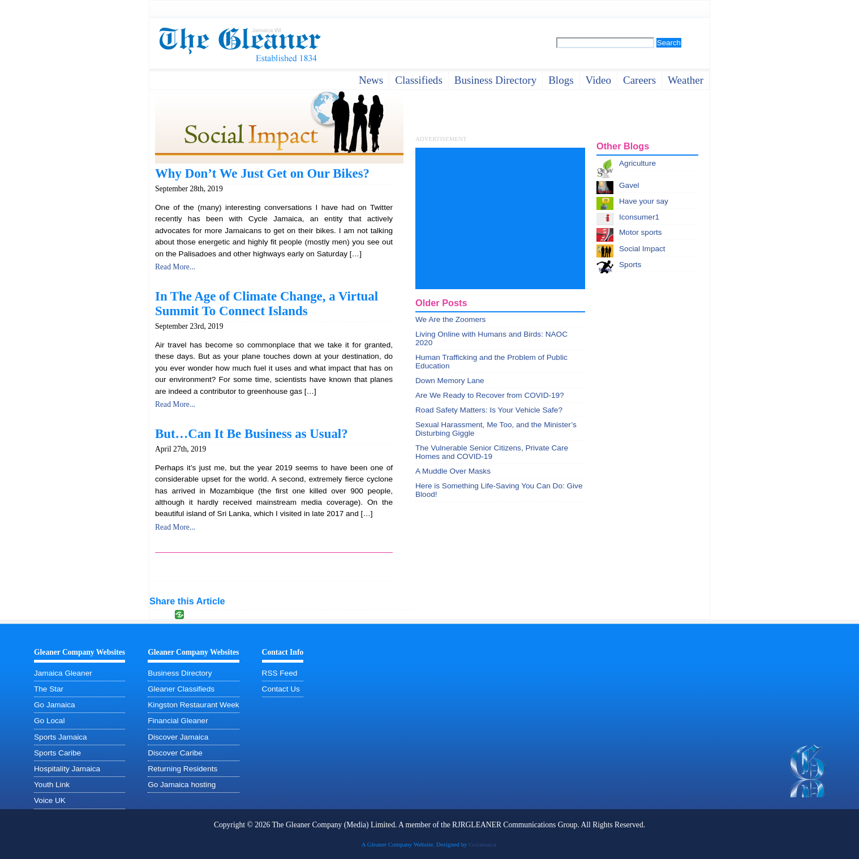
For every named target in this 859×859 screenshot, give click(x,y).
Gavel (629, 185)
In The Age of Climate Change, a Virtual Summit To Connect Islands (266, 303)
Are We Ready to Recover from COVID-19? (489, 395)
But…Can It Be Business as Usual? (251, 434)
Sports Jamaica (60, 737)
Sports (630, 264)
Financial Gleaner (178, 720)
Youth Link (52, 784)
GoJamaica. (483, 844)
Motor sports (640, 232)
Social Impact (642, 248)
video (598, 80)
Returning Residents (182, 768)
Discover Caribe (175, 753)
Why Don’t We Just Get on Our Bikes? (262, 173)
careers (639, 80)
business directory (495, 80)
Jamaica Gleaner (63, 673)
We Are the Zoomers (450, 319)
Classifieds (419, 80)
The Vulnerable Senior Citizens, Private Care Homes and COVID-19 (491, 452)
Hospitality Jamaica (67, 768)
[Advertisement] (500, 218)
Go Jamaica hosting (182, 784)
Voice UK (50, 800)
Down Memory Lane (449, 380)
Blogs (560, 80)
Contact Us (281, 689)
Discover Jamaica (178, 737)
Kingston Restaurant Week (193, 705)
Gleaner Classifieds (181, 689)
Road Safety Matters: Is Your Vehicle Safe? (488, 410)
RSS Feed (280, 673)
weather (685, 80)
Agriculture (637, 163)
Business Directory (180, 673)
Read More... (175, 267)
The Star (48, 689)
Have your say (643, 201)
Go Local (49, 720)
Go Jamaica (54, 705)
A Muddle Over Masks (453, 471)
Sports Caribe (57, 753)
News (371, 80)
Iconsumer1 (639, 217)
